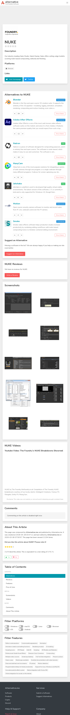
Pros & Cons (10, 587)
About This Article (12, 611)
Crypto (7, 700)
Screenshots (10, 595)
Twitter (30, 79)
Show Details (60, 113)
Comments (10, 607)
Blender (17, 99)
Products (8, 696)
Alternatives (10, 576)
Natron (16, 143)
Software (8, 693)
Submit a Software (43, 693)
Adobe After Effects (23, 119)
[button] (67, 2)
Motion (16, 203)
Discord (8, 703)
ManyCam (18, 163)
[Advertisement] (35, 15)
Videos (8, 599)
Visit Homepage (15, 79)
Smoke (16, 221)
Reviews (9, 580)
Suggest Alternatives (44, 696)
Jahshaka (17, 183)
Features (9, 583)
